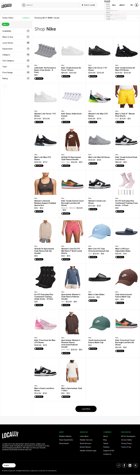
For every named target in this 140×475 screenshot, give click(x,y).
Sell (114, 5)
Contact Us (107, 454)
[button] (16, 31)
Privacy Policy (126, 443)
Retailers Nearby (65, 436)
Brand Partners (85, 447)
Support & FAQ (108, 451)
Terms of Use (126, 447)
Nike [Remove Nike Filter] (5, 24)
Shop (106, 5)
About (122, 5)
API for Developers (128, 436)
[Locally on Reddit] (119, 465)
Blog (105, 440)
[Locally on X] (135, 465)
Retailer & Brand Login (88, 451)
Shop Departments (66, 440)
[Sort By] (126, 17)
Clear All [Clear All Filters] (26, 18)
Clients (105, 443)
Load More (86, 409)
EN (132, 5)
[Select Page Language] (9, 465)
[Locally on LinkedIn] (130, 465)
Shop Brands (64, 443)
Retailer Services (86, 440)
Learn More (84, 436)
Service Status (126, 440)
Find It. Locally (86, 5)
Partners (106, 447)
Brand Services (85, 443)
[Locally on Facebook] (124, 465)
